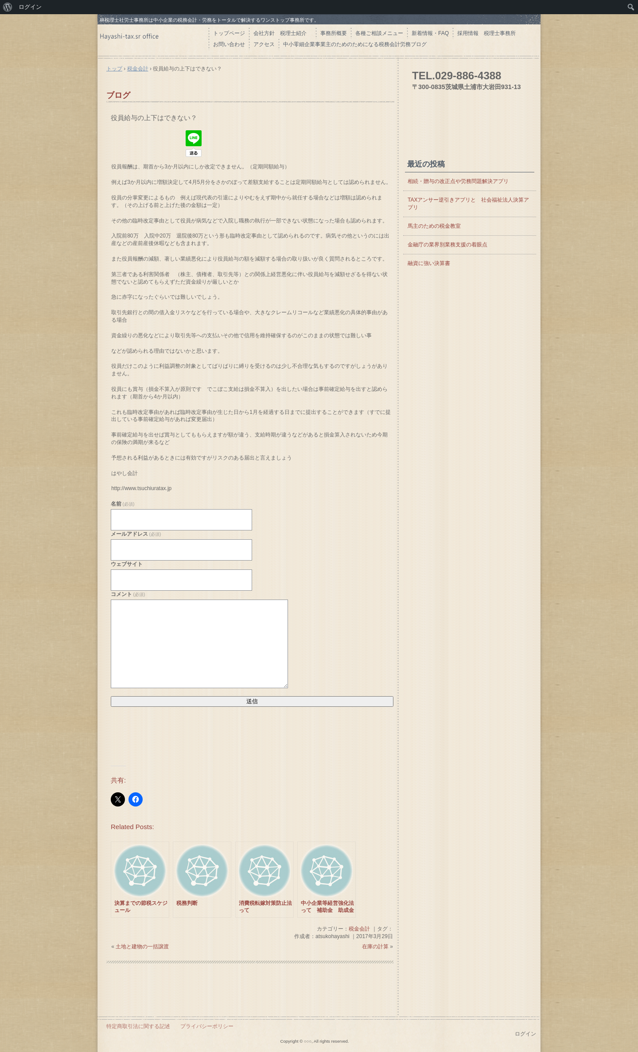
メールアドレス (136, 534)
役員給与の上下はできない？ (157, 117)
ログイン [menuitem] (30, 7)
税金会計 (359, 929)
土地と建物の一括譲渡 (142, 946)
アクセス (264, 44)
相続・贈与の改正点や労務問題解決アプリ (458, 181)
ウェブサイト (127, 564)
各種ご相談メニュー (379, 33)
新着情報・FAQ (430, 33)
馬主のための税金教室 (434, 226)
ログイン (525, 1034)
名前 (122, 504)
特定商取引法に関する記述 (138, 1026)
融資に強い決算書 (429, 263)
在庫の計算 (375, 946)
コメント (128, 594)
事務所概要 (333, 33)
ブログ (118, 95)
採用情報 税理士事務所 (486, 33)
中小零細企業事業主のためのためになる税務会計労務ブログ (355, 44)
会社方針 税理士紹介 (282, 33)
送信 (252, 701)
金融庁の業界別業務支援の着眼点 (447, 245)
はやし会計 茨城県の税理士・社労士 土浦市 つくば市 (152, 39)
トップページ (229, 33)
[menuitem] (8, 7)
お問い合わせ (229, 44)
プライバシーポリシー (206, 1026)
